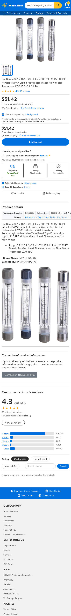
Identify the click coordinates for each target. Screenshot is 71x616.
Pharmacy (8, 579)
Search (63, 466)
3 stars (5, 441)
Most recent (20, 458)
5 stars (5, 433)
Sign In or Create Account (24, 491)
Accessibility (9, 588)
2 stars (5, 445)
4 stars (5, 437)
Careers (7, 515)
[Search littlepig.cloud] (39, 5)
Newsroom (8, 520)
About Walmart (10, 511)
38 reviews (25, 91)
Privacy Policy (10, 613)
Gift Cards (8, 564)
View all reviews (13, 422)
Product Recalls (10, 593)
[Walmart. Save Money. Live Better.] (12, 5)
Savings (39, 13)
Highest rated (40, 458)
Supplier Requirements (14, 534)
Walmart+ (8, 559)
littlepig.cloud (31, 114)
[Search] (58, 5)
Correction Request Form (19, 375)
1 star (6, 448)
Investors (7, 525)
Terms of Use (9, 609)
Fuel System (62, 217)
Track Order (25, 495)
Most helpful (11, 466)
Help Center (53, 491)
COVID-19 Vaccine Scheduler (17, 574)
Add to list (17, 193)
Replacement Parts (46, 217)
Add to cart (35, 142)
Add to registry (51, 193)
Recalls (6, 584)
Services (28, 13)
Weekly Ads (46, 495)
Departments (11, 13)
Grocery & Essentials (57, 13)
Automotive (30, 217)
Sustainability (9, 529)
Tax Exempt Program (13, 598)
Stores (6, 550)
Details (27, 187)
